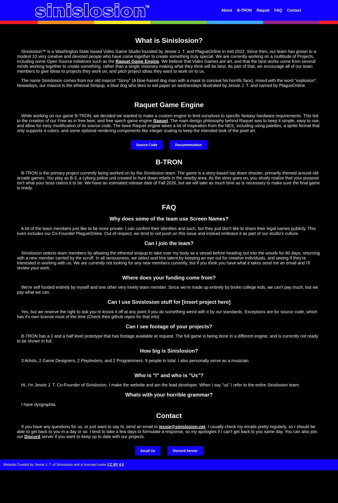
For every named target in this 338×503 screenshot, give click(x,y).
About (226, 10)
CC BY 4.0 (115, 464)
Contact (294, 10)
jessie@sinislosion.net (182, 426)
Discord (32, 436)
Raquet (263, 10)
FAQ (278, 10)
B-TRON (244, 10)
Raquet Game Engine (137, 61)
